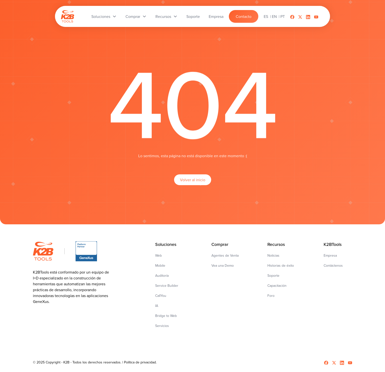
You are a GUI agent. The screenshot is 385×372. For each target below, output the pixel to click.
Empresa (330, 255)
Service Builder (166, 285)
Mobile (160, 265)
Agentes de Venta (225, 255)
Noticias (273, 255)
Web (158, 255)
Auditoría (162, 275)
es (266, 16)
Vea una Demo (222, 265)
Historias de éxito (280, 265)
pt (282, 16)
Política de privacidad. (140, 362)
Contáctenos (333, 265)
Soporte (273, 275)
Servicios (162, 325)
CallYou (160, 295)
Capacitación (277, 285)
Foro (271, 295)
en (274, 16)
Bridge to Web (166, 315)
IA (156, 305)
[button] (104, 17)
